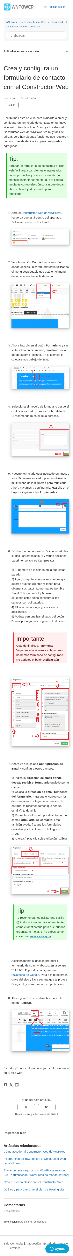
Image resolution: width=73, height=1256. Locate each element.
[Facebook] (5, 1084)
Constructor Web (36, 22)
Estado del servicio (55, 1243)
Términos (14, 1248)
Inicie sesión (11, 1221)
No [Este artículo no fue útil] (46, 1107)
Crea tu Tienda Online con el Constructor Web (33, 1182)
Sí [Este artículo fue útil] (26, 1107)
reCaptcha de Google (25, 974)
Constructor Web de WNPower (41, 212)
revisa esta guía (40, 936)
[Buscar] (37, 35)
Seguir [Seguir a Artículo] (11, 105)
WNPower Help (14, 22)
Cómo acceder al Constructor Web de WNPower (35, 1151)
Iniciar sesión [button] (58, 6)
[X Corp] (11, 1084)
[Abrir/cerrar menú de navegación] (45, 6)
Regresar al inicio (17, 1132)
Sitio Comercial (13, 1243)
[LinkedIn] (16, 1084)
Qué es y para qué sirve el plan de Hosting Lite (34, 1189)
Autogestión (33, 1243)
